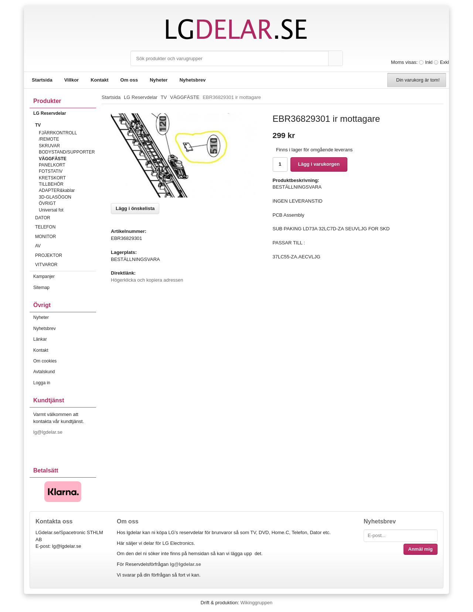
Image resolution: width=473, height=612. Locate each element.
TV (65, 125)
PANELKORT (52, 165)
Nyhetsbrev (193, 80)
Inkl (428, 62)
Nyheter (158, 80)
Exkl (444, 62)
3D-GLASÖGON (55, 197)
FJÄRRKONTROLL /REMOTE (58, 136)
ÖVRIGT (47, 203)
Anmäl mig (420, 549)
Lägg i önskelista (135, 208)
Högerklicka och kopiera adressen (147, 280)
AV (65, 245)
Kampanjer (44, 276)
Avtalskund (44, 371)
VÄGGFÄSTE (53, 158)
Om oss (129, 80)
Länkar (40, 339)
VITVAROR (65, 264)
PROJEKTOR (65, 255)
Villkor (71, 80)
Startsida (42, 80)
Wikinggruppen (256, 602)
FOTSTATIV (50, 171)
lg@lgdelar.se (48, 432)
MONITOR (65, 236)
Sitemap (41, 287)
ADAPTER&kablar (57, 190)
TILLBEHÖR (51, 184)
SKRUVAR (49, 145)
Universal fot (51, 210)
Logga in (41, 382)
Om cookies (45, 361)
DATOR (65, 217)
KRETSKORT (52, 177)
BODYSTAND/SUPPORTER (67, 152)
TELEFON (65, 227)
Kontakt (99, 80)
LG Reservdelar (64, 113)
